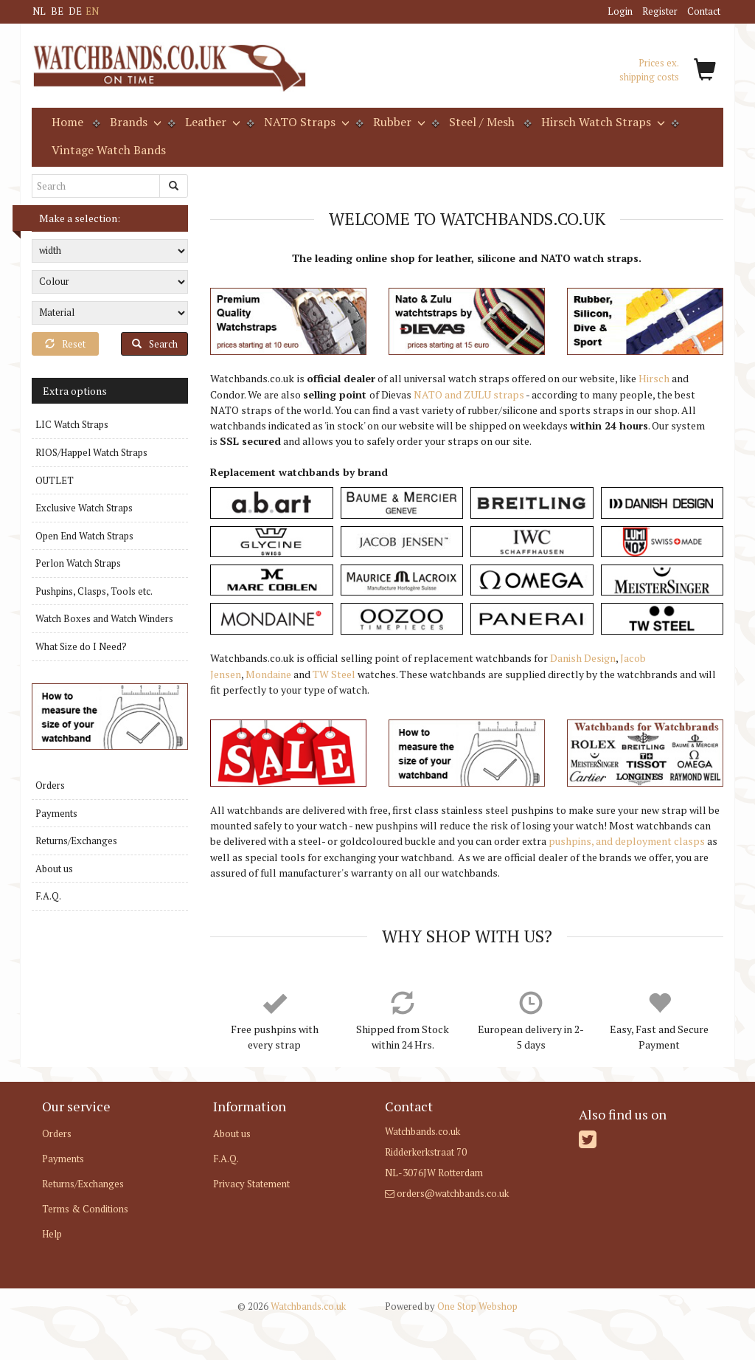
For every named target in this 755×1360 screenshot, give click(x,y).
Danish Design (583, 658)
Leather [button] (211, 122)
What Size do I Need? (81, 646)
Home (67, 122)
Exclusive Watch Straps (84, 507)
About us (54, 868)
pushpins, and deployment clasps (627, 841)
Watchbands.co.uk (291, 1306)
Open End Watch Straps (84, 535)
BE (57, 11)
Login (620, 11)
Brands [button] (134, 122)
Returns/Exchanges (76, 840)
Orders (50, 785)
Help (52, 1233)
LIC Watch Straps (71, 424)
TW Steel (334, 674)
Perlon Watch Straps (78, 563)
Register (660, 11)
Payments (56, 813)
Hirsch (654, 378)
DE (75, 11)
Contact (703, 11)
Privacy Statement (251, 1183)
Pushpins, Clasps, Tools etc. (94, 591)
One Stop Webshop (451, 1306)
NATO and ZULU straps (469, 394)
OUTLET (54, 480)
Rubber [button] (397, 122)
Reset (65, 344)
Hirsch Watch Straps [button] (601, 122)
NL (39, 11)
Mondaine (268, 674)
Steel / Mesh (482, 122)
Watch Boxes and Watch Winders (104, 618)
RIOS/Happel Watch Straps (91, 452)
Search (155, 344)
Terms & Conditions (85, 1208)
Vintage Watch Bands (109, 150)
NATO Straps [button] (305, 122)
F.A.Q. (48, 895)
